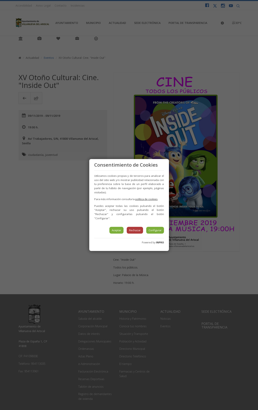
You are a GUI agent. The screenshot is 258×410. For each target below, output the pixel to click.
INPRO (160, 242)
